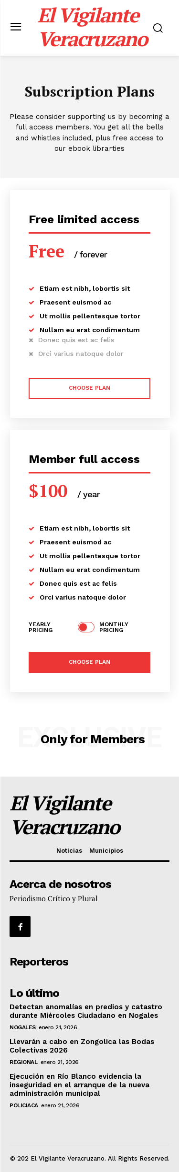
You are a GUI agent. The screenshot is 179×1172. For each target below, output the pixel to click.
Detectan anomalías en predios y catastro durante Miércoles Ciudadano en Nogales (86, 1011)
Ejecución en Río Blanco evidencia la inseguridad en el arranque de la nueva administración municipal (79, 1085)
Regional (23, 1062)
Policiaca (24, 1105)
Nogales (23, 1027)
